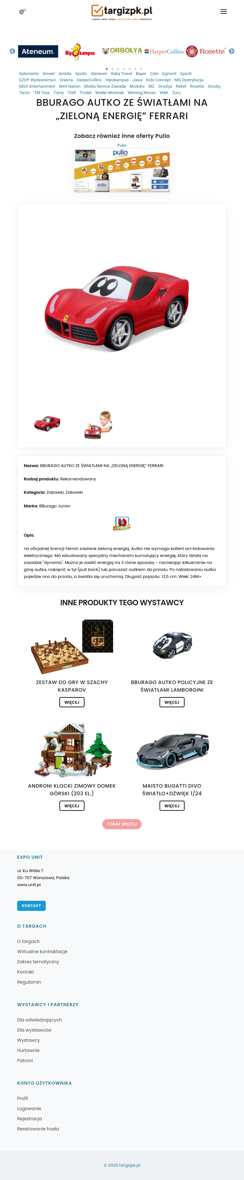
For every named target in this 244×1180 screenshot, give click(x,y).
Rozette (197, 86)
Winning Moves (142, 92)
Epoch (186, 73)
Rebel (181, 86)
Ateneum (99, 73)
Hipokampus (117, 80)
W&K (163, 92)
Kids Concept (158, 80)
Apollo (81, 73)
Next (231, 51)
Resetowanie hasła (38, 1129)
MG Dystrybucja (188, 80)
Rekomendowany (78, 479)
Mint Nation (70, 86)
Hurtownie (28, 1050)
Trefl (72, 92)
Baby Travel (121, 73)
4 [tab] (124, 69)
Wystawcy (28, 1040)
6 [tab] (135, 69)
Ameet (49, 73)
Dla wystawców (34, 1030)
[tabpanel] (38, 51)
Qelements (29, 73)
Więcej (71, 702)
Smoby (214, 86)
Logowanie (29, 1108)
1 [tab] (107, 69)
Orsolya (165, 86)
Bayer (141, 73)
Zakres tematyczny (38, 962)
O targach (28, 941)
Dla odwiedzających (39, 1020)
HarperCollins (89, 80)
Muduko (137, 86)
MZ (151, 86)
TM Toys (42, 92)
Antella (64, 73)
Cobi (154, 73)
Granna (66, 80)
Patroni (25, 1060)
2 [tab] (112, 69)
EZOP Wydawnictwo (37, 80)
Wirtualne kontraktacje (42, 951)
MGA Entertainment (37, 86)
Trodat (85, 92)
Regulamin (29, 982)
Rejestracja (29, 1119)
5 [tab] (129, 69)
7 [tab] (141, 69)
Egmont (169, 73)
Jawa (137, 80)
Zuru (176, 92)
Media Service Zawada (105, 86)
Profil (22, 1098)
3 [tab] (118, 69)
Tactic (24, 92)
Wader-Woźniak (109, 92)
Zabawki (55, 492)
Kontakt (31, 905)
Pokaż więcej (122, 824)
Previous (12, 51)
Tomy (59, 92)
